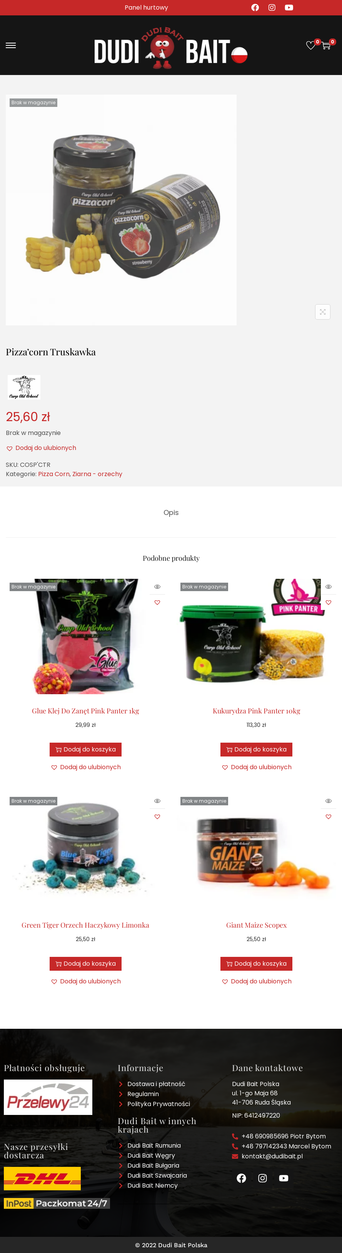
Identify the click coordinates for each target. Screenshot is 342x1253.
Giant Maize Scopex (256, 923)
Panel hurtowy (146, 7)
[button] (41, 448)
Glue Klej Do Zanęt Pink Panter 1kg (85, 709)
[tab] (171, 512)
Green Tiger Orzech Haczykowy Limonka (85, 923)
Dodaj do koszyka (85, 748)
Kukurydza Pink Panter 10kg (256, 709)
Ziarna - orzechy (97, 474)
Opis (171, 512)
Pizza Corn (54, 474)
